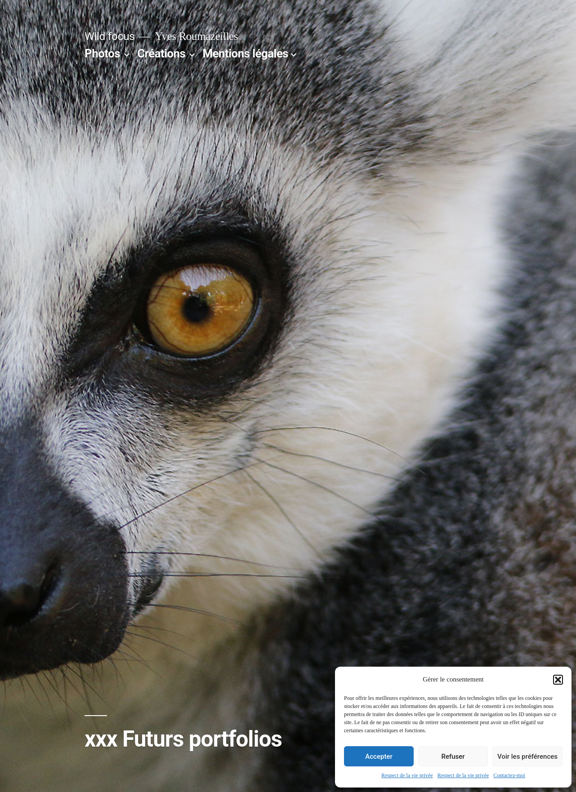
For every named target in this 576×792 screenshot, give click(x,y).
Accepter (378, 756)
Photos (102, 53)
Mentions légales (246, 53)
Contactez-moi (509, 775)
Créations (161, 53)
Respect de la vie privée (407, 775)
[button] (558, 679)
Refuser (452, 756)
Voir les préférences (527, 756)
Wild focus (109, 36)
